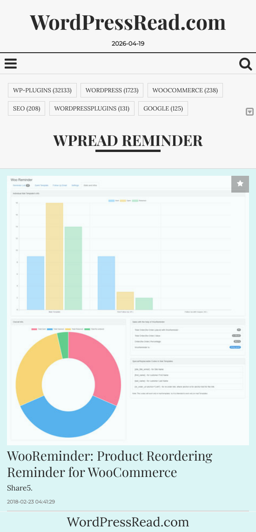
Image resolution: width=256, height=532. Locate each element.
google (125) (163, 108)
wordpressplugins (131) (91, 108)
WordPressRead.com (128, 21)
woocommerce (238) (185, 90)
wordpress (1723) (112, 90)
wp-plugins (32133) (42, 90)
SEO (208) (26, 108)
